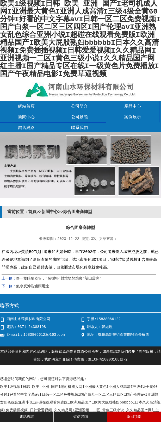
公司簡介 (79, 106)
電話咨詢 (27, 417)
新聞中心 (26, 117)
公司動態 (79, 117)
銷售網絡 (26, 128)
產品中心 (132, 106)
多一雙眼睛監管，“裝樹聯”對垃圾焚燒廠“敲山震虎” (59, 278)
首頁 (32, 212)
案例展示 (132, 117)
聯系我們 (79, 128)
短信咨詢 (80, 417)
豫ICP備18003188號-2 (107, 359)
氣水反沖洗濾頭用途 (32, 286)
